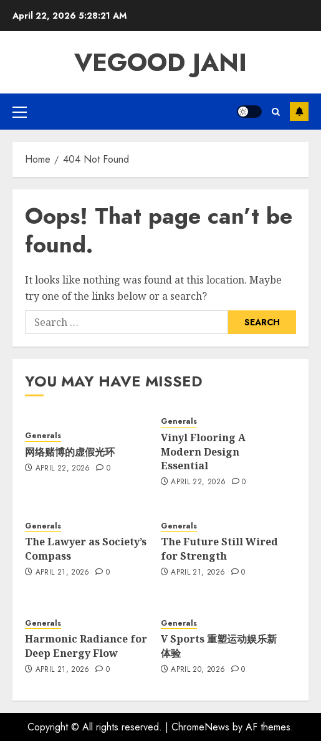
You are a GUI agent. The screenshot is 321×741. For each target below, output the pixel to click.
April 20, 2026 (198, 670)
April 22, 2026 (63, 469)
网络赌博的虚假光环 (70, 452)
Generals (43, 436)
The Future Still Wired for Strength (219, 548)
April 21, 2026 (63, 573)
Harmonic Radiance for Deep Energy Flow (86, 645)
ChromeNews (200, 727)
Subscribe (299, 111)
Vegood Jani (160, 62)
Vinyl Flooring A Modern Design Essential (203, 451)
